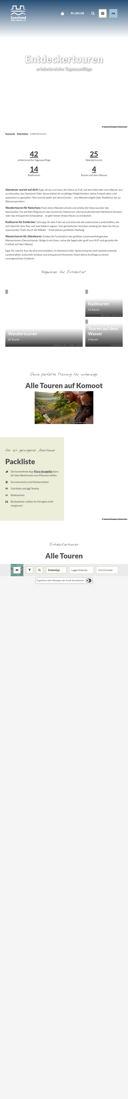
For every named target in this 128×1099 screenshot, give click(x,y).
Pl (72, 13)
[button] (29, 570)
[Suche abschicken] (39, 570)
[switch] (89, 581)
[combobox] (39, 570)
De (82, 13)
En (77, 13)
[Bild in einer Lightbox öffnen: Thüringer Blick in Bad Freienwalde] (64, 407)
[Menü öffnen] (103, 13)
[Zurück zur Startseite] (18, 13)
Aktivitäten (22, 133)
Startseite (10, 133)
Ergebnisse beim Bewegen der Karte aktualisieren (60, 580)
